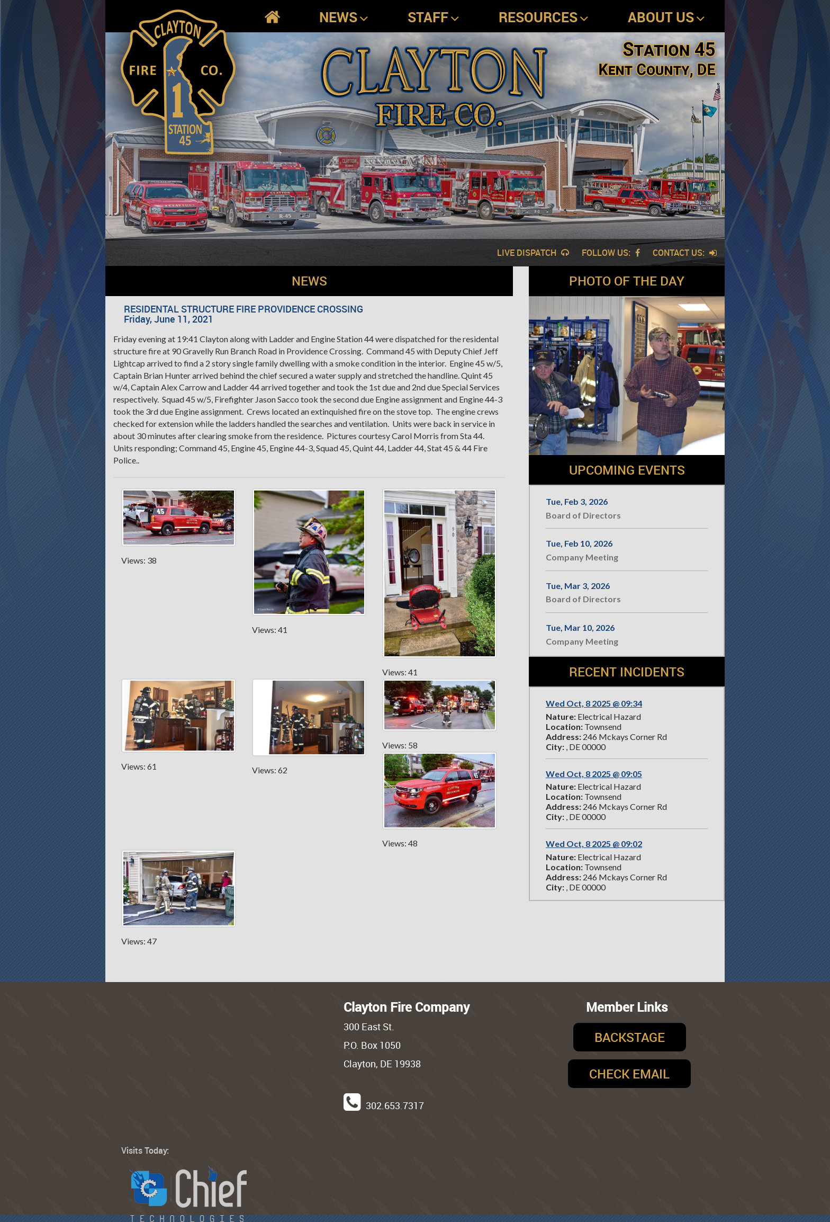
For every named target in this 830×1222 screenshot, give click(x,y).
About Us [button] (666, 17)
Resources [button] (544, 17)
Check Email (629, 1073)
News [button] (343, 17)
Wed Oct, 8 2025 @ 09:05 (594, 774)
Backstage (629, 1037)
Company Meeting (582, 557)
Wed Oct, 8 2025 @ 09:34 (594, 703)
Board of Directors (583, 515)
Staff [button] (433, 17)
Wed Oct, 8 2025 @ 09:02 (594, 844)
